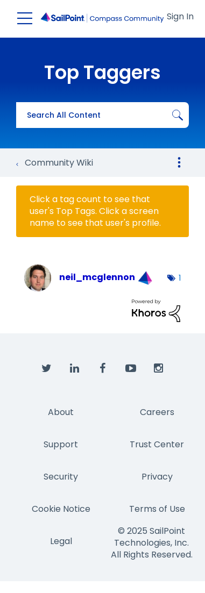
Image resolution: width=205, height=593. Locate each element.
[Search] (102, 115)
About (61, 412)
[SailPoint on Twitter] (47, 369)
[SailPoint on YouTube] (131, 369)
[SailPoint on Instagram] (158, 369)
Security (61, 476)
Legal (61, 541)
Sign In (180, 16)
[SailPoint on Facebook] (103, 369)
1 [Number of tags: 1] (180, 278)
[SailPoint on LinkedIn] (75, 369)
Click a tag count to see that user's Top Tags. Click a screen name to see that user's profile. (95, 211)
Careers (157, 412)
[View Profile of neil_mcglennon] (97, 277)
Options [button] (179, 162)
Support (61, 444)
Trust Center (157, 444)
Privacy (157, 476)
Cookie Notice (61, 509)
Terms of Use (157, 509)
